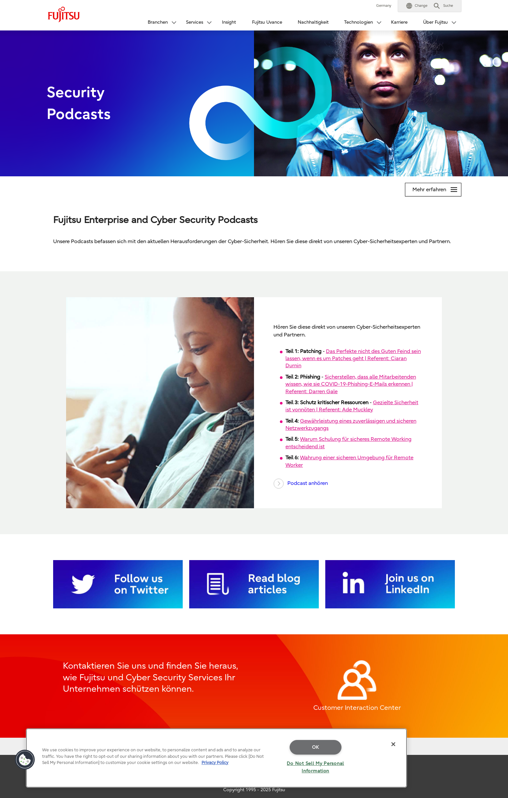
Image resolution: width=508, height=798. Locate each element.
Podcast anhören (300, 483)
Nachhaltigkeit (313, 22)
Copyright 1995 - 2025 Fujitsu (254, 789)
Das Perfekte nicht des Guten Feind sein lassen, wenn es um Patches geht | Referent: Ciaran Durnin (353, 358)
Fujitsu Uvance (267, 22)
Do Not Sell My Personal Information (315, 767)
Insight (229, 22)
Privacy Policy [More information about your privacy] (215, 762)
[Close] (393, 744)
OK (315, 747)
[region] (216, 758)
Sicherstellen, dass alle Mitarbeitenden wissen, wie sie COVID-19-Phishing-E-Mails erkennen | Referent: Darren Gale (350, 384)
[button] (416, 6)
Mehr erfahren (436, 188)
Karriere (399, 22)
